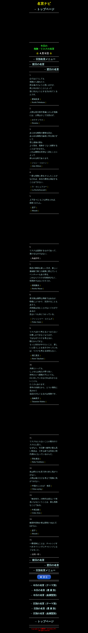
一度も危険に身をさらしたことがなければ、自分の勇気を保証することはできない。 (43, 179)
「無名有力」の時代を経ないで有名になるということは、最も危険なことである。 (43, 502)
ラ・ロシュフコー (39, 187)
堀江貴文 (35, 355)
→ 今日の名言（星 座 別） (44, 590)
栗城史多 (35, 99)
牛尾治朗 (35, 510)
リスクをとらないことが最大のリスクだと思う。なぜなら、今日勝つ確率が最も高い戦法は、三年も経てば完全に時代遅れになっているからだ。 (43, 447)
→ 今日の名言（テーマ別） (44, 585)
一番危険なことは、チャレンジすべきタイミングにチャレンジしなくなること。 (43, 546)
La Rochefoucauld (39, 190)
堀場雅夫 (35, 285)
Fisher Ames (36, 322)
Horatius (35, 123)
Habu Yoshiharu (38, 462)
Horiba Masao (37, 288)
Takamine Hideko (38, 402)
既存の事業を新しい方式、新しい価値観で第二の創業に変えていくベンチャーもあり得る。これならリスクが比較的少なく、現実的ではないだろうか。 (43, 274)
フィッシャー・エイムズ (42, 319)
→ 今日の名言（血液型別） (44, 595)
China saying (37, 489)
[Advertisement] (44, 27)
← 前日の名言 (36, 64)
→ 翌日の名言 (51, 69)
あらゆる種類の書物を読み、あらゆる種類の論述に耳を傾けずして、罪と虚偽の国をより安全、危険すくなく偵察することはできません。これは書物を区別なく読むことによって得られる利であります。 (43, 145)
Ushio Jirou (36, 513)
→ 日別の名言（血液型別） (44, 613)
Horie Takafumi (38, 359)
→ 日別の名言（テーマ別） (44, 603)
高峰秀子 (35, 398)
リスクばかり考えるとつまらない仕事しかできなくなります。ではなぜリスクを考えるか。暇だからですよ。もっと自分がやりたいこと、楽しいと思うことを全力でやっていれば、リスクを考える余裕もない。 (43, 341)
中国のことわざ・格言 (41, 486)
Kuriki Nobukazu (38, 102)
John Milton (36, 166)
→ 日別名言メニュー (44, 59)
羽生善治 (35, 459)
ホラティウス (37, 120)
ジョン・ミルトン (39, 163)
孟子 (34, 207)
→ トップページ (44, 9)
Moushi (35, 211)
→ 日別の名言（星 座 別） (44, 608)
